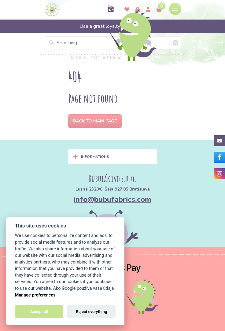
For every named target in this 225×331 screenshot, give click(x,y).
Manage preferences (35, 295)
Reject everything (91, 311)
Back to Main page (95, 121)
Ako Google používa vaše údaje (83, 288)
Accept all (39, 311)
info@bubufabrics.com (112, 199)
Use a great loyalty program (112, 26)
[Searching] (112, 42)
